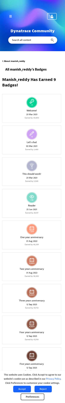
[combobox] (32, 40)
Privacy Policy (53, 378)
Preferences (32, 396)
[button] (22, 389)
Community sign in (52, 16)
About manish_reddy (14, 61)
